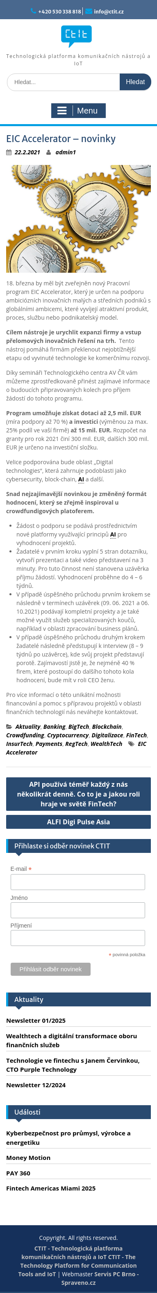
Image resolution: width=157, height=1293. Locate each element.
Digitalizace (107, 735)
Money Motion (28, 1157)
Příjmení (21, 925)
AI (81, 479)
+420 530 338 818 (59, 12)
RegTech (76, 744)
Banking (54, 726)
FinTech (136, 735)
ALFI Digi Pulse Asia (78, 821)
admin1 (66, 152)
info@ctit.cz (109, 12)
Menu (77, 110)
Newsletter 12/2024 (36, 1085)
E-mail (21, 869)
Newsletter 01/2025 (36, 1020)
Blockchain (107, 726)
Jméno (19, 898)
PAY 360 (18, 1173)
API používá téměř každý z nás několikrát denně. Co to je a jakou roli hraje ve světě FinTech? (78, 794)
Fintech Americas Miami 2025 (51, 1188)
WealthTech (106, 744)
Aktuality (28, 726)
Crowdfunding (25, 735)
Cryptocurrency (68, 735)
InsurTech (19, 744)
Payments (49, 744)
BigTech (78, 726)
